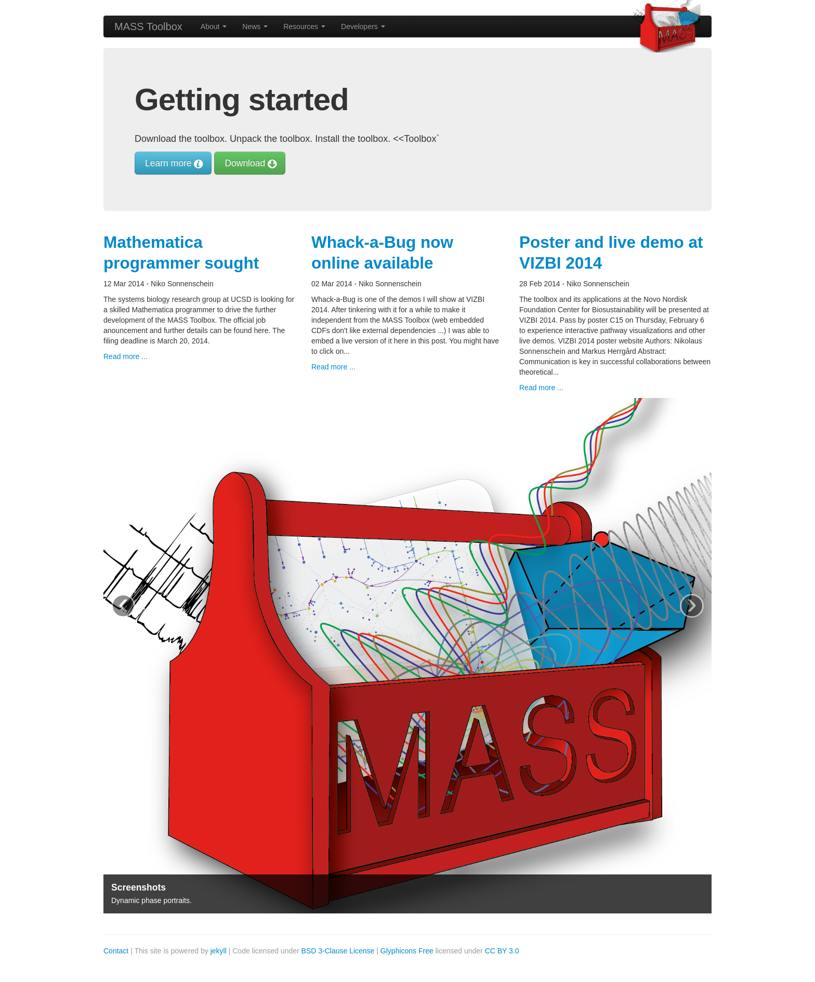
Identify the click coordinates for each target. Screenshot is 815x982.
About (214, 26)
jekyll (219, 951)
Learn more (173, 163)
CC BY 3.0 (502, 951)
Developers (363, 26)
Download (250, 163)
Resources (304, 26)
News (255, 26)
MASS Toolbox (148, 26)
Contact (115, 951)
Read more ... (125, 356)
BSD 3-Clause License (338, 951)
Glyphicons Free (406, 951)
